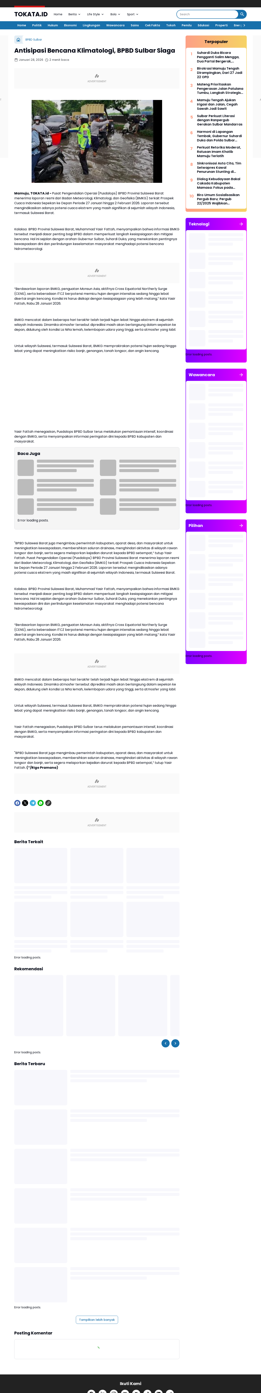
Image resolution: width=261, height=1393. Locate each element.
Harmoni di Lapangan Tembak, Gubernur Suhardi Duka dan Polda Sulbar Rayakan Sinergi (219, 136)
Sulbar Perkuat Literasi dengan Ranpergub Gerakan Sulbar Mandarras (219, 120)
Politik (37, 25)
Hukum (53, 25)
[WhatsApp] (41, 803)
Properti (221, 25)
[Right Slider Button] (243, 25)
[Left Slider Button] (165, 1043)
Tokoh (171, 25)
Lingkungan (91, 25)
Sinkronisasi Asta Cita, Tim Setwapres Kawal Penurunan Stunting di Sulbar (219, 167)
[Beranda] (18, 39)
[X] (25, 803)
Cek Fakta (152, 25)
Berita (75, 14)
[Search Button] (242, 14)
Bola (116, 14)
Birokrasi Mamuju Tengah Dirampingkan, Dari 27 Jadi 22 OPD (219, 73)
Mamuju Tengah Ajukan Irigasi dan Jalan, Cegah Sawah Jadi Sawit (217, 104)
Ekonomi (70, 25)
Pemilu (187, 25)
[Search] (207, 14)
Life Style (95, 14)
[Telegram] (33, 803)
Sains (135, 25)
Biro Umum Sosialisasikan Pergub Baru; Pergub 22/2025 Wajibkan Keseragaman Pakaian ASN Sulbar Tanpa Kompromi (219, 199)
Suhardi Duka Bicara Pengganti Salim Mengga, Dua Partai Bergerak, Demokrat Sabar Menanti (218, 57)
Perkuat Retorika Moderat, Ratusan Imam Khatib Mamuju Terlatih (219, 151)
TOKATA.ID (31, 14)
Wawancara (115, 25)
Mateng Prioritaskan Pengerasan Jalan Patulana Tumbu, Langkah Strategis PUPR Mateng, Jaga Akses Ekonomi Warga (220, 88)
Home (58, 14)
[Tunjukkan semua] (241, 224)
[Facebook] (17, 803)
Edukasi (203, 25)
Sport (133, 14)
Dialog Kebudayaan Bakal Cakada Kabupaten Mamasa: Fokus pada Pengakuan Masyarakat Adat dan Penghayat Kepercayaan (218, 183)
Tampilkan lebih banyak (97, 1320)
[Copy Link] (48, 803)
